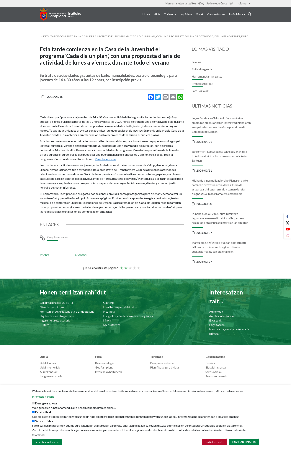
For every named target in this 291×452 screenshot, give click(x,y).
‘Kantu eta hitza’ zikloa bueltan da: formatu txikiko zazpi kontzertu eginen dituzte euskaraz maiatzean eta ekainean (219, 247)
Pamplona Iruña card (163, 363)
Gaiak (200, 14)
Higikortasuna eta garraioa (57, 316)
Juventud (80, 255)
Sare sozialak (44, 421)
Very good (138, 266)
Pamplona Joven (105, 159)
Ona (134, 266)
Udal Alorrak (48, 363)
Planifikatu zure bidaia (164, 367)
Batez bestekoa (130, 266)
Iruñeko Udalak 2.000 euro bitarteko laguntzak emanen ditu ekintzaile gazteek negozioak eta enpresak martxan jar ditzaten (220, 218)
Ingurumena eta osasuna (55, 320)
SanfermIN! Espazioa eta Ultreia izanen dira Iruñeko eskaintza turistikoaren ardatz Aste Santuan (219, 156)
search (249, 14)
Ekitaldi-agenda (202, 69)
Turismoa (170, 14)
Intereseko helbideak (108, 372)
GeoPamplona (104, 367)
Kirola (107, 320)
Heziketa (109, 311)
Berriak (196, 62)
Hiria (157, 14)
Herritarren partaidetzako (120, 307)
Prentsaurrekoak (202, 83)
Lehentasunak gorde (47, 441)
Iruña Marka (237, 14)
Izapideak (186, 14)
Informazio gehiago (43, 396)
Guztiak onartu (244, 441)
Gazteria (108, 302)
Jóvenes (44, 255)
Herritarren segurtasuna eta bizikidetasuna (67, 311)
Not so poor (125, 266)
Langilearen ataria (51, 376)
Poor (121, 266)
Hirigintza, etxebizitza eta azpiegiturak (128, 316)
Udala (146, 14)
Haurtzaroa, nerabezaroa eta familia (230, 329)
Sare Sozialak (200, 91)
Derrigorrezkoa (46, 403)
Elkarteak (215, 320)
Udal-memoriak (50, 367)
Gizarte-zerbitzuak (52, 307)
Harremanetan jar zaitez (184, 3)
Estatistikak (43, 412)
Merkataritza (111, 325)
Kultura (44, 325)
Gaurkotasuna (216, 14)
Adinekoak (216, 311)
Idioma (244, 3)
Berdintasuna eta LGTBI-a (56, 302)
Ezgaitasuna (217, 325)
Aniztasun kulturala (221, 316)
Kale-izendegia (104, 363)
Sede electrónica (219, 3)
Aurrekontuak (49, 372)
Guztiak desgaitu (214, 441)
